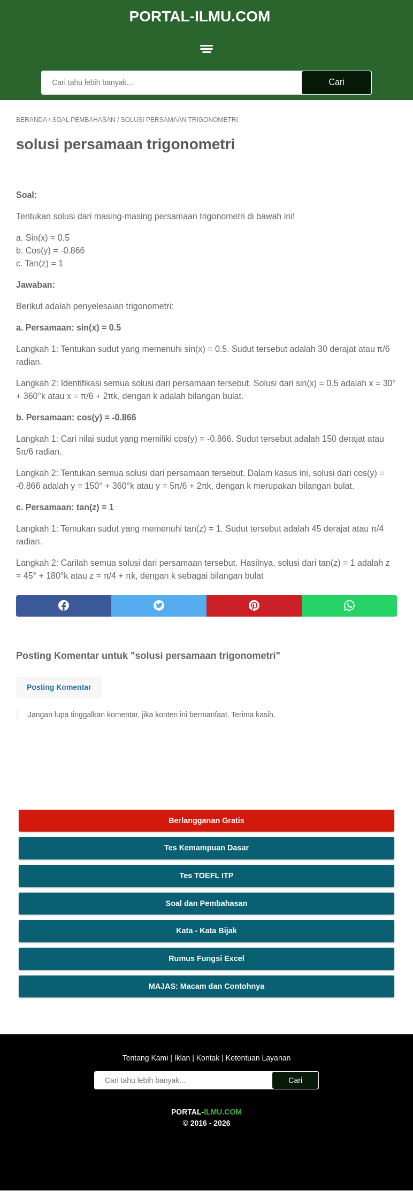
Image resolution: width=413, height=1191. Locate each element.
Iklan (182, 1058)
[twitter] (158, 603)
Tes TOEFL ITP (207, 875)
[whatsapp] (349, 603)
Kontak (207, 1058)
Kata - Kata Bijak (206, 930)
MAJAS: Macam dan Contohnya (207, 985)
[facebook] (63, 603)
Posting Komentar (59, 685)
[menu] (206, 45)
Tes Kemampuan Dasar (206, 847)
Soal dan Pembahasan (207, 902)
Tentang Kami (147, 1058)
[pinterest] (254, 603)
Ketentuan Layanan (257, 1058)
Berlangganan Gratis (206, 820)
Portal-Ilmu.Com (200, 14)
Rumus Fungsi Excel (206, 958)
